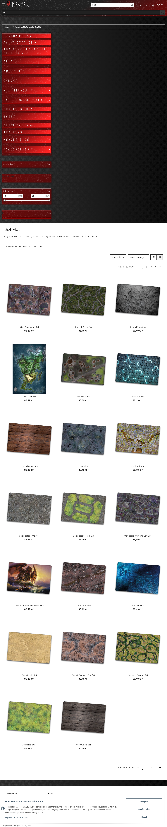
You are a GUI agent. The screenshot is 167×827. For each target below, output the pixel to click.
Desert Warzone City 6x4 (83, 675)
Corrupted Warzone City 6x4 (137, 536)
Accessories (16, 149)
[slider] (4, 200)
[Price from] (10, 196)
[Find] (110, 5)
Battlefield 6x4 (83, 396)
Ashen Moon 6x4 (138, 327)
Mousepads (14, 71)
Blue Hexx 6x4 (138, 396)
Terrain (12, 132)
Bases (9, 116)
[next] (160, 267)
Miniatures (15, 90)
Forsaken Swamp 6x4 (138, 675)
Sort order (117, 257)
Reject (142, 817)
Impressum (12, 819)
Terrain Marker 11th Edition (24, 51)
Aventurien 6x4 (29, 396)
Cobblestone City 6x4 (29, 536)
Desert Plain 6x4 (29, 675)
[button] (140, 5)
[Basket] (157, 5)
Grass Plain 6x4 (29, 744)
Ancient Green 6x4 (83, 327)
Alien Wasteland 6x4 (29, 327)
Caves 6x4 (83, 466)
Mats (8, 61)
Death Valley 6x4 (83, 605)
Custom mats (16, 36)
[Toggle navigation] (3, 1)
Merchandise (16, 139)
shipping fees (26, 826)
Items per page (137, 257)
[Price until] (38, 196)
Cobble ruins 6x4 (138, 466)
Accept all (142, 803)
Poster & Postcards (24, 100)
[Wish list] (146, 5)
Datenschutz (24, 819)
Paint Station (18, 42)
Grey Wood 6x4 (83, 744)
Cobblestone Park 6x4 (83, 536)
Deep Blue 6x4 (137, 605)
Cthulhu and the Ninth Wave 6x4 (29, 605)
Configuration (142, 810)
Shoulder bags (18, 109)
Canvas (10, 80)
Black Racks (16, 125)
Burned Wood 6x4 (29, 466)
